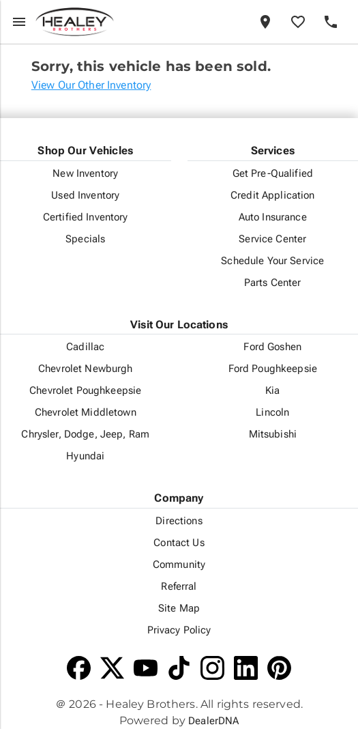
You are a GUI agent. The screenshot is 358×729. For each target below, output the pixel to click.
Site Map (179, 608)
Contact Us (178, 543)
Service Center (272, 239)
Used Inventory (85, 195)
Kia (272, 390)
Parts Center (272, 282)
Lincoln (272, 412)
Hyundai (85, 456)
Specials (85, 239)
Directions (178, 521)
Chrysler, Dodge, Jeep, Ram (85, 434)
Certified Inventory (85, 217)
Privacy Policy (179, 630)
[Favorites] (298, 22)
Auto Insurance (273, 217)
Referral (178, 586)
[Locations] (265, 22)
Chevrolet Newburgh (85, 368)
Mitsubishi (273, 434)
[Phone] (330, 22)
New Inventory (85, 173)
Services (273, 150)
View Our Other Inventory (91, 84)
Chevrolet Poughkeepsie (85, 390)
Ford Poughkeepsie (272, 368)
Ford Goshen (272, 347)
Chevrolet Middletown (85, 412)
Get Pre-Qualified (273, 173)
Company (178, 497)
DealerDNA (213, 721)
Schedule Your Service (272, 261)
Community (179, 564)
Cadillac (85, 347)
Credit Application (272, 195)
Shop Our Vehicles (85, 150)
